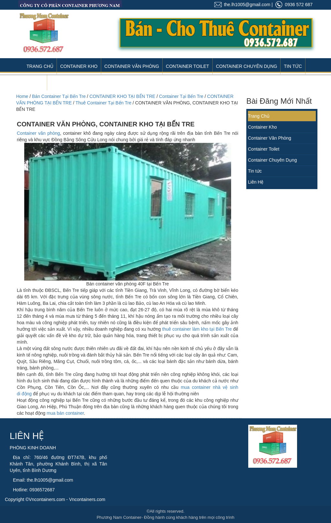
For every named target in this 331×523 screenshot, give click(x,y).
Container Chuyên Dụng (246, 66)
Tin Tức (293, 66)
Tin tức (255, 171)
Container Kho (79, 66)
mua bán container (65, 413)
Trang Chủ (40, 66)
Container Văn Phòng (131, 66)
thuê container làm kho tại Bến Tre (197, 329)
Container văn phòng (38, 133)
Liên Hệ (35, 82)
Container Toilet (187, 66)
